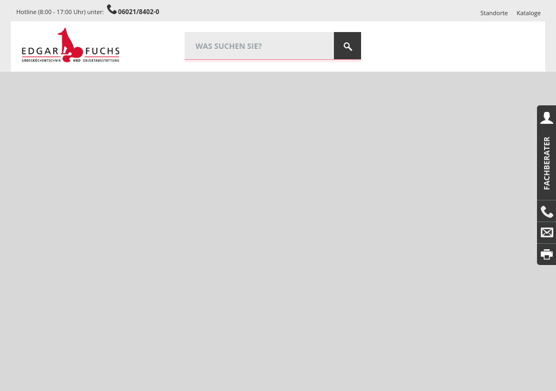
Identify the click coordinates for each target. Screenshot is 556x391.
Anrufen (546, 211)
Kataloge (529, 13)
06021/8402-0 (138, 11)
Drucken (546, 254)
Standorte (494, 13)
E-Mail (546, 233)
